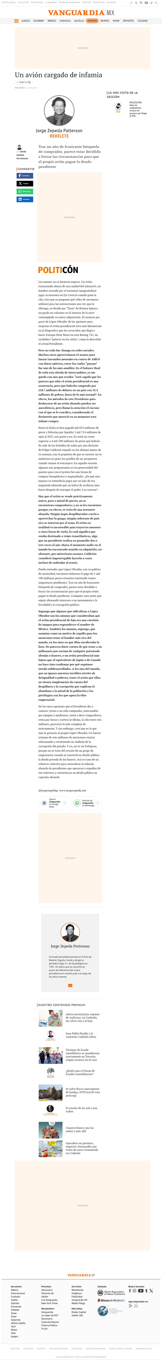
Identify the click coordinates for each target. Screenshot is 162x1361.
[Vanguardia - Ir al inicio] (81, 12)
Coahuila (65, 20)
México (52, 20)
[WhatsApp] (86, 803)
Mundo (105, 20)
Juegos (26, 20)
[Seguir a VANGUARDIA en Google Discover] (23, 82)
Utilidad (142, 20)
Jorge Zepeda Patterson (22, 155)
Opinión (92, 20)
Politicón (20, 88)
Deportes (128, 20)
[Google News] (53, 803)
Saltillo (79, 20)
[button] (16, 21)
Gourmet (38, 20)
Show (116, 20)
